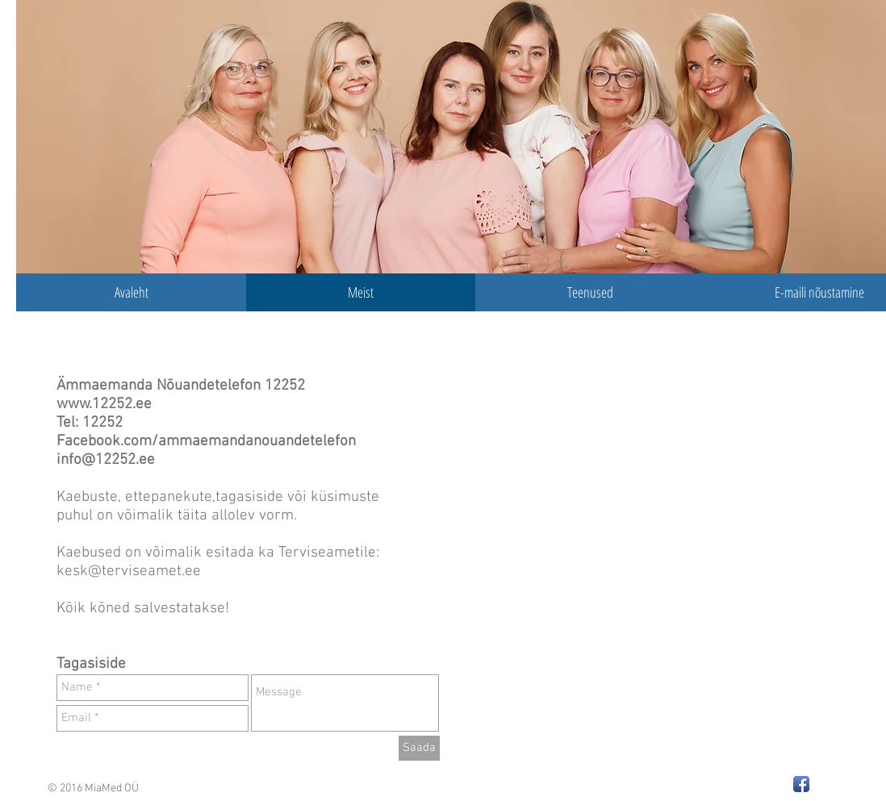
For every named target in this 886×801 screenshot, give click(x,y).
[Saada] (419, 748)
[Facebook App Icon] (801, 784)
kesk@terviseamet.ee (130, 571)
